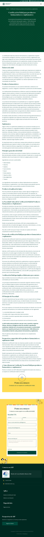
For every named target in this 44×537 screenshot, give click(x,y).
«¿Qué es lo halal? (33, 157)
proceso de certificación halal (9, 241)
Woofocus (25, 533)
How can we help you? (12, 438)
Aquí (3, 278)
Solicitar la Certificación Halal (9, 495)
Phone (9, 433)
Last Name (24, 417)
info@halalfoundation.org (9, 483)
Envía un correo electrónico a (16, 422)
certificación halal (8, 55)
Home (7, 9)
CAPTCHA (10, 449)
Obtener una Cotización (8, 498)
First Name (9, 417)
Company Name (14, 427)
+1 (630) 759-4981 (24, 1)
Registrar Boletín (10, 523)
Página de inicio (6, 507)
